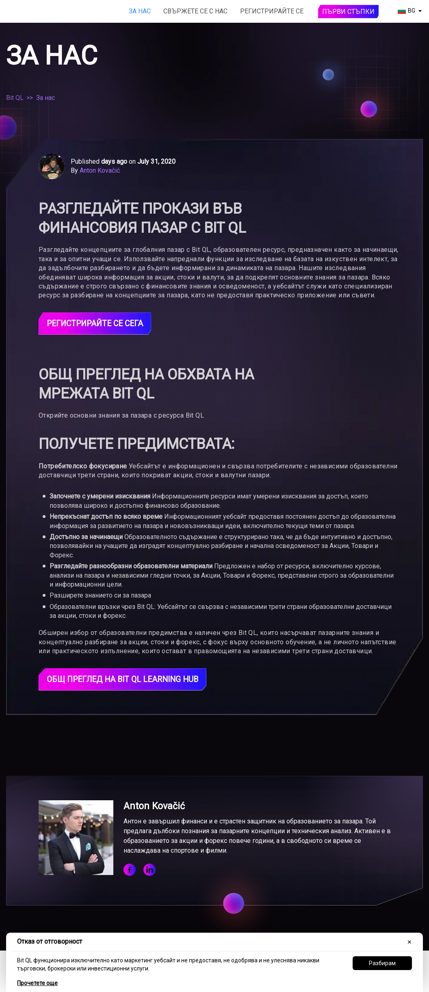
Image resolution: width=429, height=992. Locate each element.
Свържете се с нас (195, 11)
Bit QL (15, 98)
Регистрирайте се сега (97, 324)
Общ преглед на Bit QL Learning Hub (126, 680)
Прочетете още (37, 983)
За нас (140, 11)
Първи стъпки (348, 11)
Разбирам (382, 963)
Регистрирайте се (271, 11)
